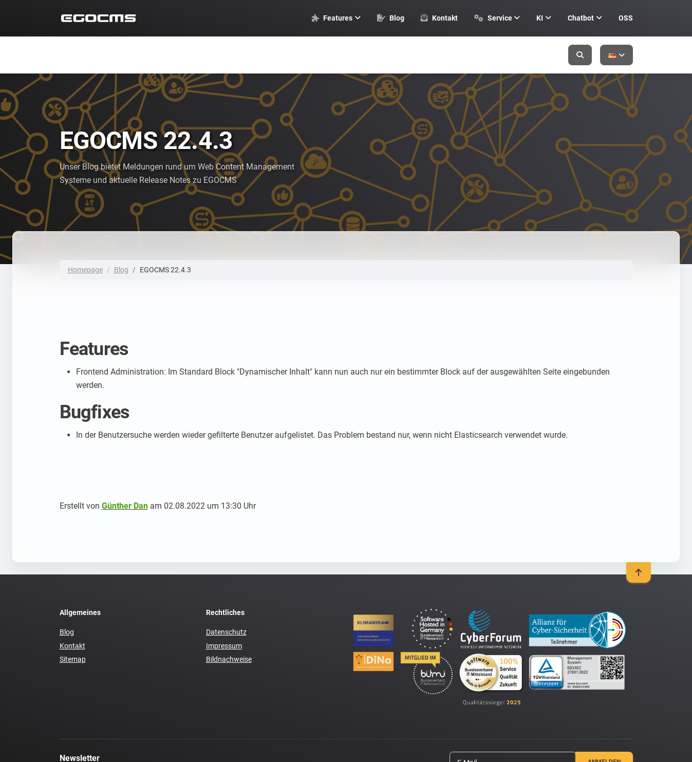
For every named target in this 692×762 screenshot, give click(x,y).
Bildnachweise (229, 659)
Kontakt (72, 646)
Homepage (85, 270)
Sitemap (73, 659)
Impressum (224, 646)
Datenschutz (226, 632)
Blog (121, 270)
